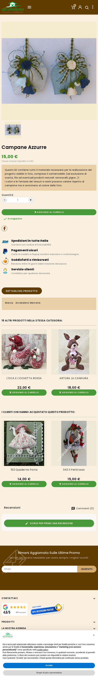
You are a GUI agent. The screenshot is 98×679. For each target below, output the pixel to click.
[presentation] (71, 578)
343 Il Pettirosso (74, 470)
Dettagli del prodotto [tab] (22, 291)
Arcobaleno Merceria (27, 302)
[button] (93, 635)
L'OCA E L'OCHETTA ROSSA (24, 378)
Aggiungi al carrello (49, 212)
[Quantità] (18, 200)
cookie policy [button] (42, 650)
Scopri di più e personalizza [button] (49, 673)
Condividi (4, 228)
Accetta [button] (48, 665)
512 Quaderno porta (24, 470)
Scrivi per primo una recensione (49, 523)
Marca (9, 302)
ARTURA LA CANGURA (73, 378)
